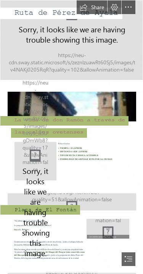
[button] (92, 7)
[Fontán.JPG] (71, 110)
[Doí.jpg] (107, 228)
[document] (71, 137)
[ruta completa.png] (35, 161)
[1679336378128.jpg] (71, 40)
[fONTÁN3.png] (71, 199)
